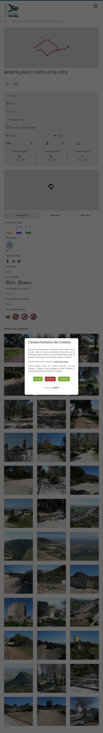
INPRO (56, 388)
